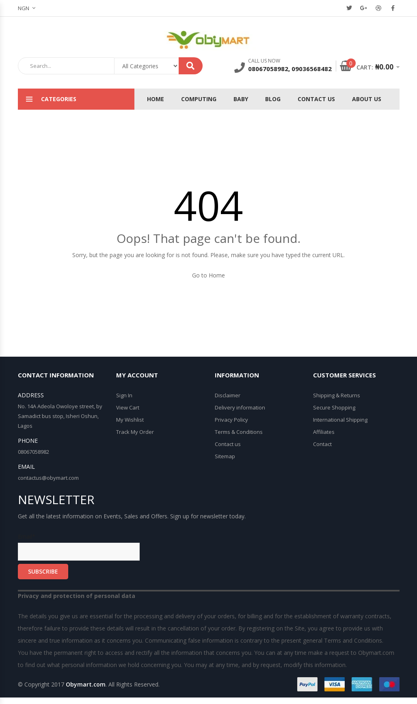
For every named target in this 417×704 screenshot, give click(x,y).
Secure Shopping (334, 407)
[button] (29, 8)
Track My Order (135, 431)
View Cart (127, 407)
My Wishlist (130, 419)
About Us (366, 99)
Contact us (228, 444)
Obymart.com (86, 684)
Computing (198, 99)
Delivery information (240, 407)
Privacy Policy (231, 419)
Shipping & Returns (336, 395)
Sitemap (225, 456)
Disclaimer (227, 395)
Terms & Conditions (239, 431)
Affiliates (324, 431)
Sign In (124, 395)
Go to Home (208, 275)
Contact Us (316, 99)
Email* (79, 547)
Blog (273, 99)
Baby (240, 99)
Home (155, 99)
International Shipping (340, 419)
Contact (322, 444)
